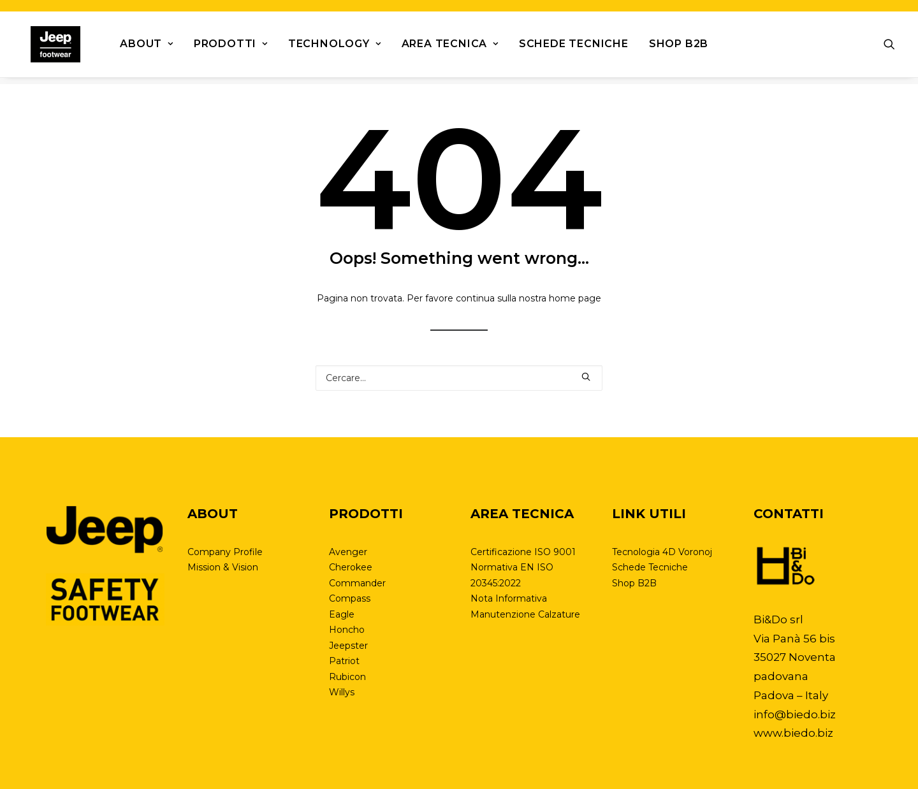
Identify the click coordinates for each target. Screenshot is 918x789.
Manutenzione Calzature (525, 614)
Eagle (341, 614)
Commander (357, 583)
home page (575, 299)
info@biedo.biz (795, 714)
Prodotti (218, 47)
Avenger (348, 552)
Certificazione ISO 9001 (523, 552)
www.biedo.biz (793, 733)
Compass (349, 598)
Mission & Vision (222, 567)
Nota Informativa (508, 598)
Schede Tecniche (561, 47)
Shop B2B (666, 47)
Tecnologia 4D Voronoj (662, 552)
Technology (321, 47)
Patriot (344, 661)
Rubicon (347, 677)
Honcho (347, 629)
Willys (341, 692)
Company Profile (225, 552)
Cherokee (350, 567)
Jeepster (348, 645)
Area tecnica (437, 47)
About (134, 47)
